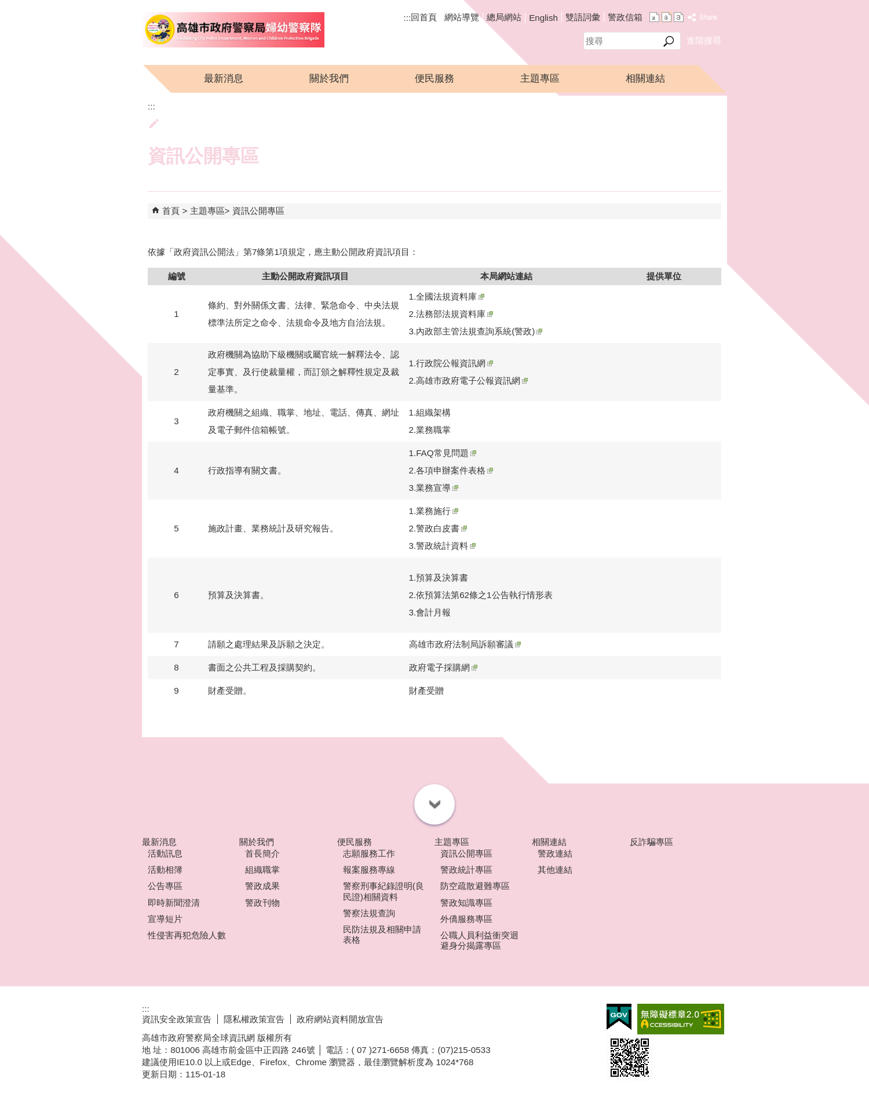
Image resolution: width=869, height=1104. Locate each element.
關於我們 (329, 78)
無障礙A (680, 1019)
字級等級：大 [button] (679, 17)
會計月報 (433, 612)
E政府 (619, 1017)
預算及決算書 (442, 577)
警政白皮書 (441, 528)
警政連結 (555, 853)
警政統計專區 (466, 870)
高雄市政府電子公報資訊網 (472, 380)
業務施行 (437, 511)
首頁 (171, 211)
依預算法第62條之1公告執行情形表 (484, 595)
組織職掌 (262, 870)
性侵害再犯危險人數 (187, 935)
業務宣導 (437, 488)
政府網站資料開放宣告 (340, 1019)
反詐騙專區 (651, 842)
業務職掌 (433, 430)
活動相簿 (165, 870)
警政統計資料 (446, 546)
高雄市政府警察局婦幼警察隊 (233, 29)
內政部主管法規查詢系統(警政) (479, 331)
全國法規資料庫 (450, 296)
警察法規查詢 (369, 913)
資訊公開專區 (258, 211)
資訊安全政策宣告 (176, 1019)
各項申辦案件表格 (454, 470)
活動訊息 (165, 853)
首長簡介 (262, 853)
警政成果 (262, 886)
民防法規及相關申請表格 (382, 934)
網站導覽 (461, 17)
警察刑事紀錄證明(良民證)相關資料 (383, 891)
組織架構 (433, 412)
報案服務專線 (369, 870)
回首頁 (424, 17)
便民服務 (434, 78)
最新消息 (223, 78)
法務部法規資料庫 (454, 314)
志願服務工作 (369, 853)
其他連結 (555, 870)
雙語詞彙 (582, 17)
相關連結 (645, 78)
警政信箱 (625, 17)
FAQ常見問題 (446, 453)
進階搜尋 (704, 40)
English (543, 18)
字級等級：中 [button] (666, 17)
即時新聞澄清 (174, 903)
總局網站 (504, 17)
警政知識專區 (466, 903)
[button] (669, 41)
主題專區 (540, 78)
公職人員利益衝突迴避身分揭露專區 (479, 940)
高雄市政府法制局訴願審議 (465, 644)
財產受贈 (426, 690)
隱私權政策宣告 (254, 1019)
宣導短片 (165, 919)
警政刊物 (262, 903)
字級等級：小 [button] (654, 17)
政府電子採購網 (443, 667)
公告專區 (165, 886)
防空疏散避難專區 (475, 886)
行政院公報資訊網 (454, 363)
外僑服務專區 (466, 919)
